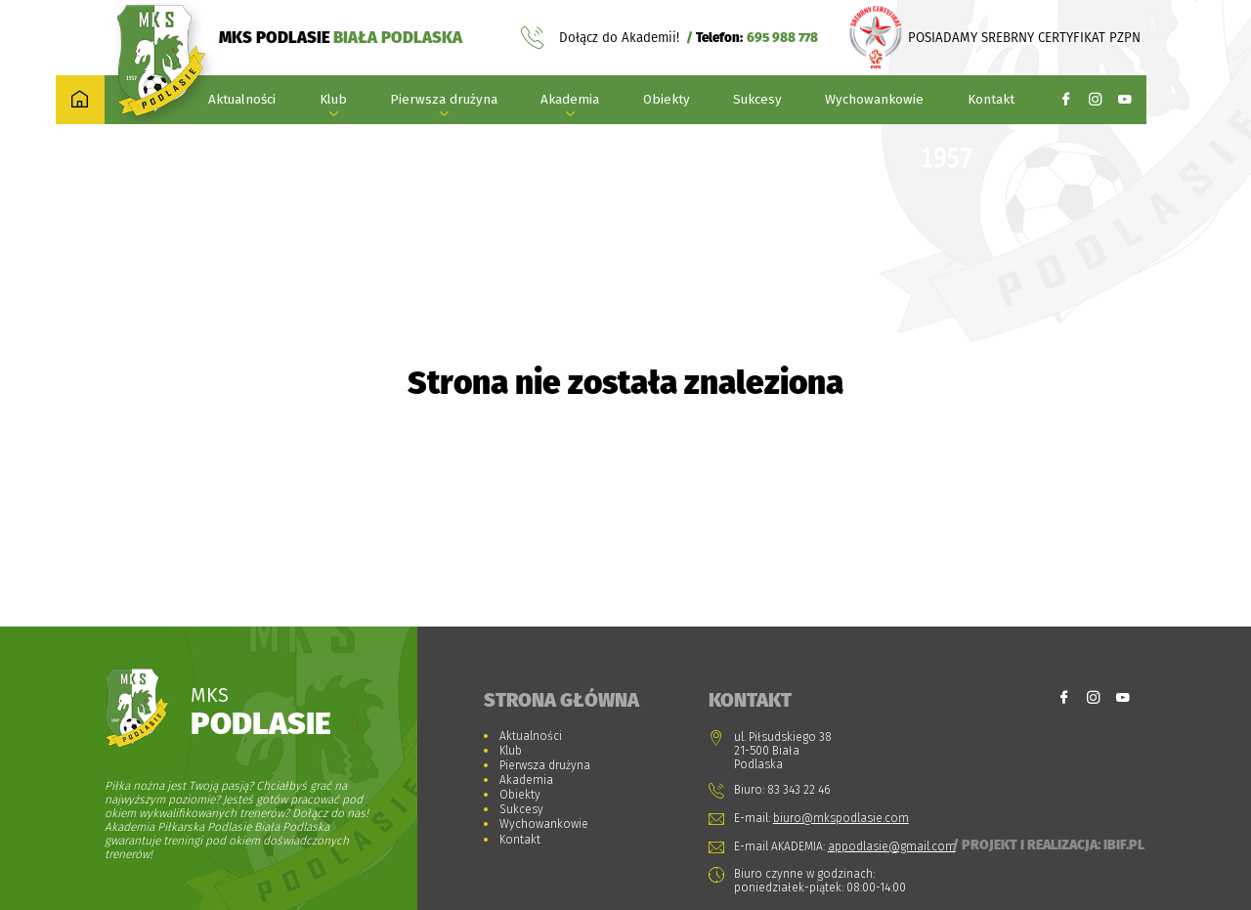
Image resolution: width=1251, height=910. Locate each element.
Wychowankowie (874, 100)
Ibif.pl (1123, 844)
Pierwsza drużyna (443, 100)
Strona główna (561, 700)
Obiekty (666, 100)
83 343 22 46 (798, 790)
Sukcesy (757, 100)
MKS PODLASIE (340, 37)
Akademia (569, 100)
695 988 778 (782, 37)
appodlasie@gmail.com (892, 846)
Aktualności (242, 100)
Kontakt (991, 100)
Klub (333, 100)
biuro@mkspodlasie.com (841, 818)
